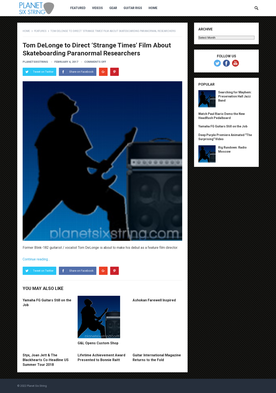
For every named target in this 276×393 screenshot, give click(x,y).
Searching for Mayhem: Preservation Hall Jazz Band (235, 96)
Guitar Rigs (133, 8)
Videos (97, 8)
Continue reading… (36, 259)
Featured (78, 8)
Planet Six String (37, 385)
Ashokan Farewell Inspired (154, 300)
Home (153, 8)
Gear (113, 8)
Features (40, 31)
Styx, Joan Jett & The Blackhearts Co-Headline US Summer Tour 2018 (46, 359)
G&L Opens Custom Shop (98, 343)
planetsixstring (35, 61)
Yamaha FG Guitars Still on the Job (222, 126)
